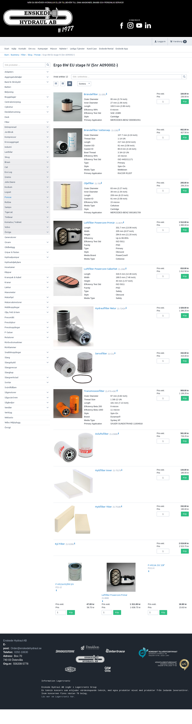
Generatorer (10, 237)
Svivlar (8, 382)
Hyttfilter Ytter (103, 506)
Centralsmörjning (13, 102)
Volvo (7, 227)
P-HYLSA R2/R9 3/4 (64, 584)
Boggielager (10, 97)
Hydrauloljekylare (13, 262)
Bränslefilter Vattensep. (97, 130)
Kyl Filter (60, 543)
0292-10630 (21, 652)
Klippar (8, 272)
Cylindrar (9, 107)
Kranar (8, 282)
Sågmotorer (10, 392)
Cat (6, 167)
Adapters (9, 72)
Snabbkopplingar (13, 352)
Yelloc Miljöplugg (12, 422)
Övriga (8, 232)
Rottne (8, 202)
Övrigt (8, 427)
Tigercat (9, 212)
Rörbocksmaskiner (13, 342)
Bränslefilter (91, 94)
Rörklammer (10, 347)
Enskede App (122, 48)
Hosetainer (10, 267)
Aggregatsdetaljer (13, 77)
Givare (8, 242)
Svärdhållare (11, 387)
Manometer (10, 292)
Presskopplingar (12, 327)
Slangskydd (10, 362)
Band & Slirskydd (13, 82)
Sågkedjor (9, 402)
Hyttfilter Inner (103, 470)
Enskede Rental (106, 48)
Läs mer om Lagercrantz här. (58, 696)
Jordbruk (9, 132)
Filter (23, 55)
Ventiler (8, 407)
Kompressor (10, 137)
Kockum (8, 187)
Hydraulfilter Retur (105, 308)
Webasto (9, 417)
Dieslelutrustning (12, 112)
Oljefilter (89, 183)
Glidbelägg (10, 247)
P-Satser (9, 332)
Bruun (7, 162)
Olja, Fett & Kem (12, 312)
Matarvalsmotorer (13, 302)
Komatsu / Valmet (13, 222)
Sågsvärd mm (11, 397)
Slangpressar (11, 367)
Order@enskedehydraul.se (26, 648)
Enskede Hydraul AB (15, 640)
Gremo (8, 177)
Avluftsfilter (102, 433)
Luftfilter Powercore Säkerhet (100, 268)
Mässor (53, 48)
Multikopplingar (12, 307)
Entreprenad (10, 127)
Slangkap (9, 372)
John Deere (10, 182)
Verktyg (8, 412)
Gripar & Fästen (12, 252)
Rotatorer (9, 337)
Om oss (31, 48)
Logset (8, 192)
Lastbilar (9, 152)
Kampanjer (43, 48)
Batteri (8, 87)
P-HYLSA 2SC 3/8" (156, 565)
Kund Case (92, 48)
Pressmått (9, 317)
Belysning (9, 92)
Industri (8, 147)
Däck (7, 117)
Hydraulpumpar (12, 257)
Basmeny (15, 55)
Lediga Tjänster (77, 48)
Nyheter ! (63, 48)
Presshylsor (10, 322)
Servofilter (101, 353)
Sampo (8, 207)
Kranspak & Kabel (13, 277)
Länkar (8, 287)
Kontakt (22, 48)
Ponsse (37, 55)
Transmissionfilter (94, 390)
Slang (7, 357)
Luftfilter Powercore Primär (99, 222)
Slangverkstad (11, 377)
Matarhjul (9, 297)
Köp (185, 101)
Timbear (9, 217)
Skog (30, 55)
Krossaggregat (12, 142)
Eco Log (8, 172)
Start (6, 48)
